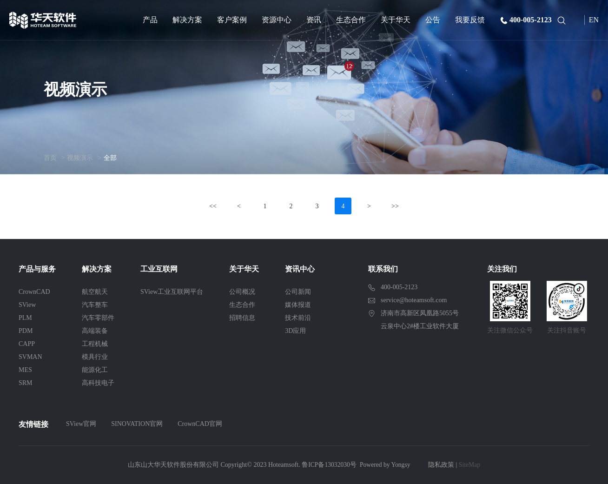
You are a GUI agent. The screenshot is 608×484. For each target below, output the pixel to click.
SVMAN (30, 356)
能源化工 (95, 369)
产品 (150, 20)
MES (25, 369)
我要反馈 (470, 20)
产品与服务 (37, 269)
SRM (26, 382)
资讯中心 (300, 269)
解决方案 (187, 20)
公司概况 (242, 291)
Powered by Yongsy (385, 464)
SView (27, 304)
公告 (432, 20)
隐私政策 (442, 464)
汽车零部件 (98, 317)
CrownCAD (34, 291)
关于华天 (395, 20)
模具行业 (95, 356)
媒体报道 (298, 304)
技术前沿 (298, 317)
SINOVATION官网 (137, 423)
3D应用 (295, 330)
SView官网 (81, 423)
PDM (26, 330)
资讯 (313, 20)
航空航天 (95, 291)
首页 (50, 157)
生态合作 (351, 20)
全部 (110, 157)
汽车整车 (95, 304)
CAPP (27, 343)
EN (594, 20)
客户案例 (232, 20)
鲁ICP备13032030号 (328, 464)
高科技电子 (98, 382)
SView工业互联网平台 (171, 291)
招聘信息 (242, 317)
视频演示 (80, 157)
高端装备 (95, 330)
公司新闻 (298, 291)
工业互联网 (159, 269)
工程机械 (95, 343)
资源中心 (276, 20)
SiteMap (471, 464)
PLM (25, 317)
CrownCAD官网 (200, 423)
